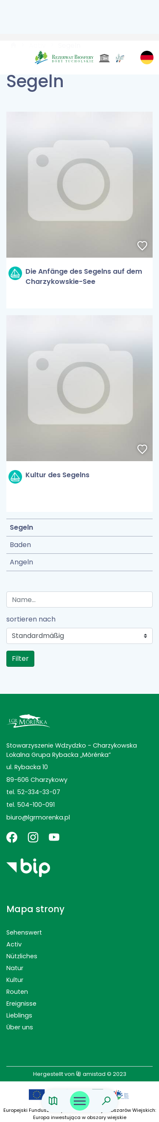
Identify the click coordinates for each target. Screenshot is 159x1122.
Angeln (21, 562)
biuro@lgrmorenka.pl (38, 817)
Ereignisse (21, 1003)
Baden (20, 545)
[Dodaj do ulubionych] (142, 246)
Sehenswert (24, 932)
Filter (20, 658)
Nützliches (21, 956)
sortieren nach (31, 619)
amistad (91, 1074)
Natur (14, 968)
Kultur (14, 980)
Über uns (19, 1027)
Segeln (21, 527)
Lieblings (19, 1015)
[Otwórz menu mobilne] (79, 1101)
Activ (14, 944)
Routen (17, 991)
